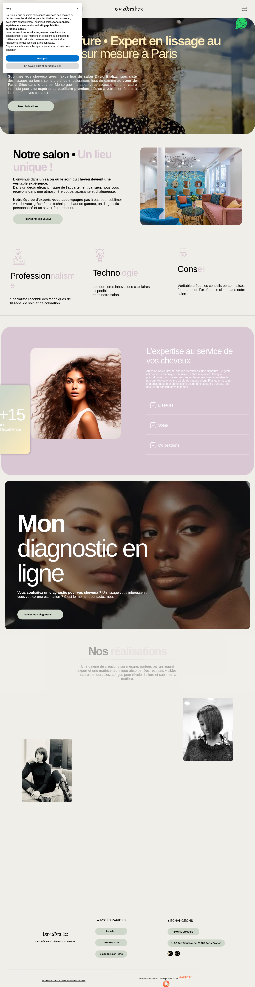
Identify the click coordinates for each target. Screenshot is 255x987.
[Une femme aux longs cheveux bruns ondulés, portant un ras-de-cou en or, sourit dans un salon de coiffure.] (155, 715)
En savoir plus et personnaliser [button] (42, 979)
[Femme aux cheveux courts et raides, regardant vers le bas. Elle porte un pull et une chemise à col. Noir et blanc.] (210, 728)
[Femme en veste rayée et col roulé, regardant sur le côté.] (100, 783)
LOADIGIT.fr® (185, 977)
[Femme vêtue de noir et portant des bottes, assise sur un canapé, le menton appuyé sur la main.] (44, 770)
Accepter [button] (42, 971)
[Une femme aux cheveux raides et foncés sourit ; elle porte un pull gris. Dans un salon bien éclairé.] (155, 770)
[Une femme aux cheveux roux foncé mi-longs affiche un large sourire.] (210, 783)
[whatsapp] (177, 955)
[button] (77, 922)
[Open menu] (244, 9)
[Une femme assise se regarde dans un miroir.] (100, 728)
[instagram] (170, 955)
